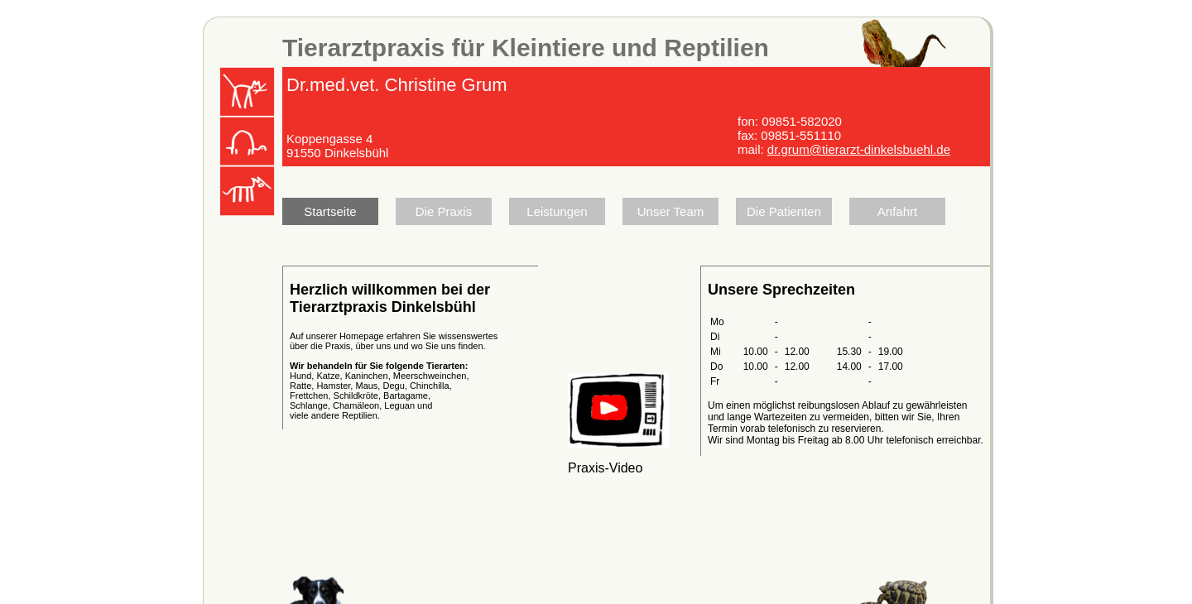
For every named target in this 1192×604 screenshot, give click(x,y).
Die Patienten (784, 211)
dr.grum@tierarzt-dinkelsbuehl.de (858, 149)
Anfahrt (897, 211)
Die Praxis (444, 211)
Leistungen (556, 211)
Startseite (330, 211)
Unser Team (670, 211)
